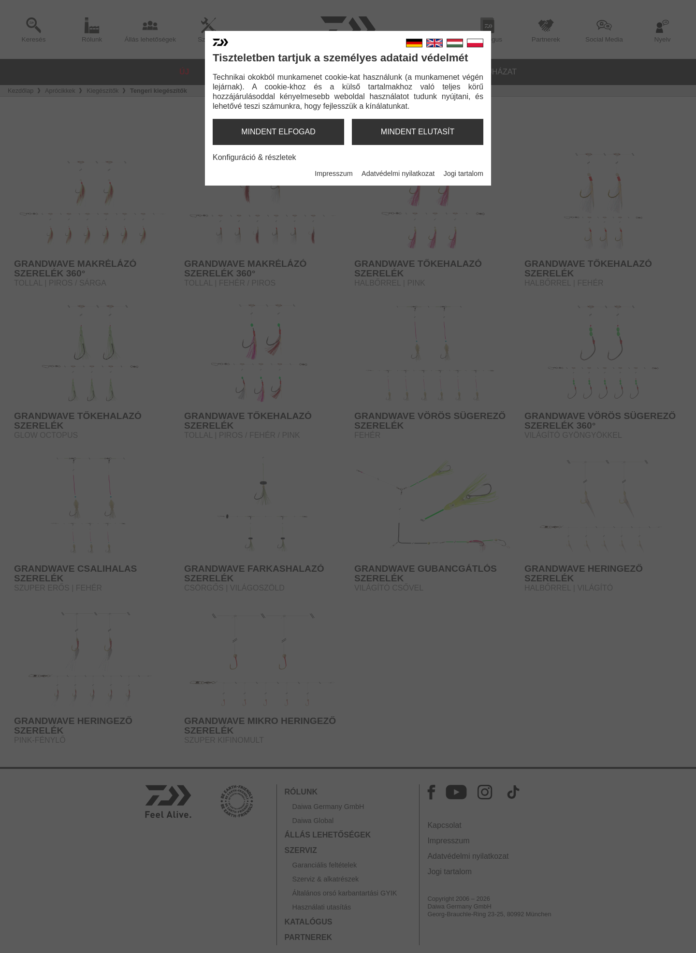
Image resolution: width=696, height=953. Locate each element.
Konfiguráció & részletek (254, 157)
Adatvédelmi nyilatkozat (398, 173)
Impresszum (333, 173)
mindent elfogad (278, 132)
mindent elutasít (417, 132)
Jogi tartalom (463, 173)
